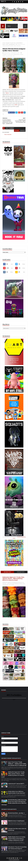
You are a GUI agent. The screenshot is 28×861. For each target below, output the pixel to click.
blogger (17, 130)
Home (4, 43)
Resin (7, 44)
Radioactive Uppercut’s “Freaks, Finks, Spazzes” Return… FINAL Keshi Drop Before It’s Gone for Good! (13, 578)
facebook (22, 130)
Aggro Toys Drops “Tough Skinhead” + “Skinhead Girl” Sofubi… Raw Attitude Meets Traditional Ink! (17, 763)
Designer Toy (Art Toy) (10, 43)
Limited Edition (19, 43)
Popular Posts (20, 572)
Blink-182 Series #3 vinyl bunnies (16, 821)
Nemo (7, 93)
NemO (4, 44)
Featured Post (7, 572)
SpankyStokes (12, 44)
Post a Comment (7, 134)
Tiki (16, 44)
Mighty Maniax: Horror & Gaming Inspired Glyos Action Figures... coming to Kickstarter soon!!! (16, 838)
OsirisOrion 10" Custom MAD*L (16, 783)
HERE (15, 104)
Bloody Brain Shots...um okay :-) (16, 813)
